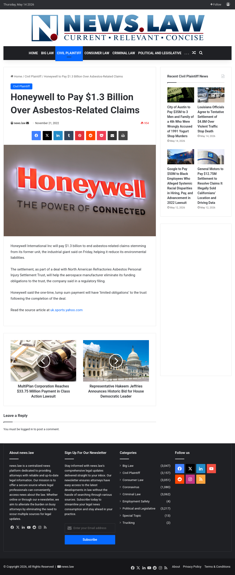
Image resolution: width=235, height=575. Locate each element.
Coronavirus (131, 487)
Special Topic (132, 515)
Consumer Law (96, 53)
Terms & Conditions (217, 566)
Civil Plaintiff (69, 53)
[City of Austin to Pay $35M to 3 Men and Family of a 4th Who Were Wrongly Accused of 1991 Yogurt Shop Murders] (180, 94)
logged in (27, 429)
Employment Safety (136, 501)
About (176, 566)
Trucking (128, 522)
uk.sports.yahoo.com (66, 310)
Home (33, 53)
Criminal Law (123, 53)
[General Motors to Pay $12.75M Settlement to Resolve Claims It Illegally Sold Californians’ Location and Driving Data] (211, 156)
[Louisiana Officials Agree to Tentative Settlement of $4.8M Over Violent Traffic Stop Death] (211, 94)
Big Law (47, 53)
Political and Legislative (159, 53)
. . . (187, 53)
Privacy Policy (192, 566)
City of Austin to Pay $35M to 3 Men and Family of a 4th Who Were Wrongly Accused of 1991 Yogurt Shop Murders (180, 121)
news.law (19, 123)
